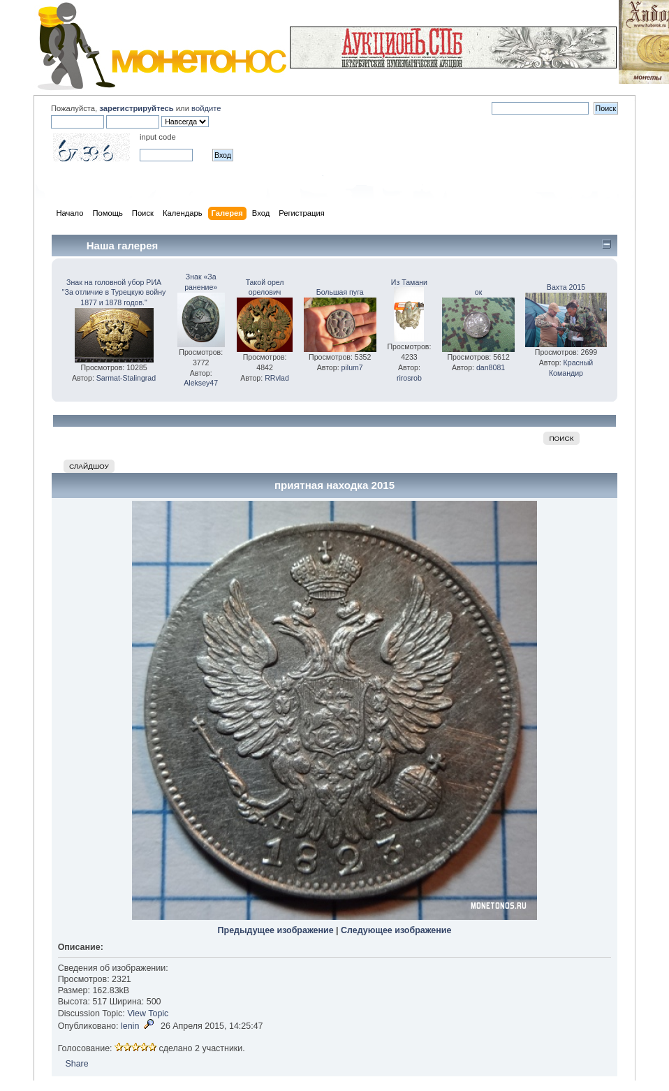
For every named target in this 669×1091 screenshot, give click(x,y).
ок (479, 292)
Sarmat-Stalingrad (126, 378)
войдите (206, 108)
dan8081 (490, 367)
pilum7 (352, 367)
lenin (130, 1026)
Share (76, 1064)
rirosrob (409, 378)
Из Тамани (409, 282)
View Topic (147, 1013)
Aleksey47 (201, 383)
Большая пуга (340, 292)
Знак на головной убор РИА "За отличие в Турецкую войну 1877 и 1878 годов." (114, 292)
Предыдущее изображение (276, 930)
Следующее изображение (396, 930)
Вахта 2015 (566, 287)
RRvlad (277, 378)
